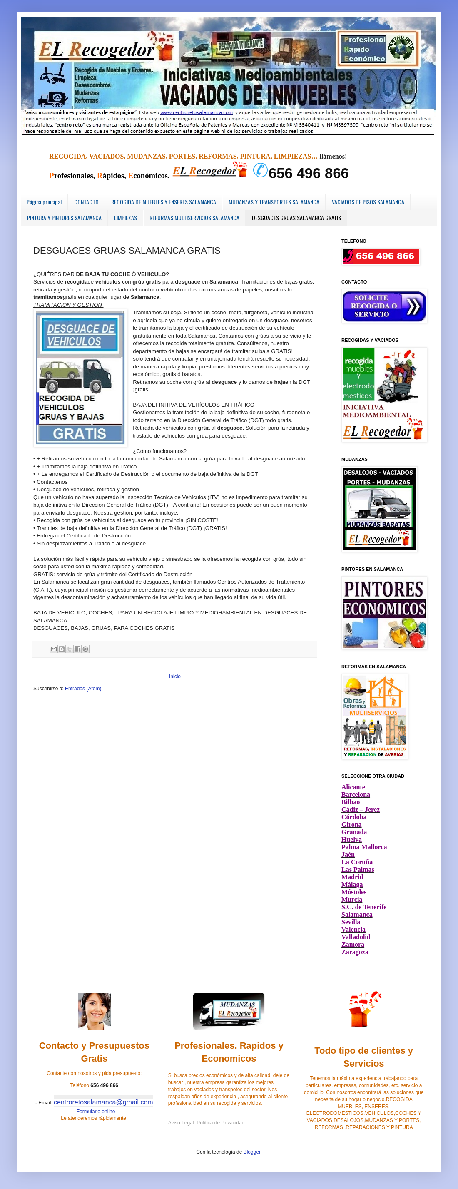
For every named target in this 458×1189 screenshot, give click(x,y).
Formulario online (96, 1111)
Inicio (175, 676)
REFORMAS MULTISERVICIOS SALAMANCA (194, 217)
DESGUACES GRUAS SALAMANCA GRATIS (296, 217)
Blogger (252, 1152)
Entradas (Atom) (83, 689)
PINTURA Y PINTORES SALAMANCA (64, 217)
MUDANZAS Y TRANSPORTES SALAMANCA (274, 201)
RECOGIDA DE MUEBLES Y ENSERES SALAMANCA (163, 201)
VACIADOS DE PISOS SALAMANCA (368, 201)
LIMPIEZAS (125, 217)
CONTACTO (86, 201)
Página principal (44, 201)
